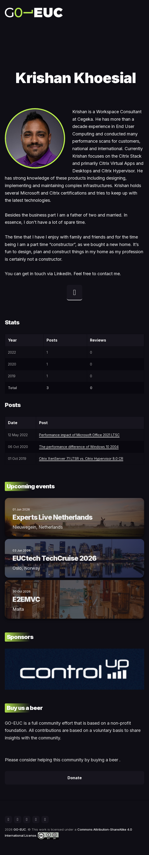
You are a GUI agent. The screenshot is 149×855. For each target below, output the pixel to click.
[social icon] (8, 819)
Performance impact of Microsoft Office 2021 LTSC (79, 435)
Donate (75, 777)
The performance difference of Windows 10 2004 (79, 447)
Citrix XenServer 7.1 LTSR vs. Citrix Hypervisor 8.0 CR (81, 458)
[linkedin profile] (74, 292)
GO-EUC (20, 829)
